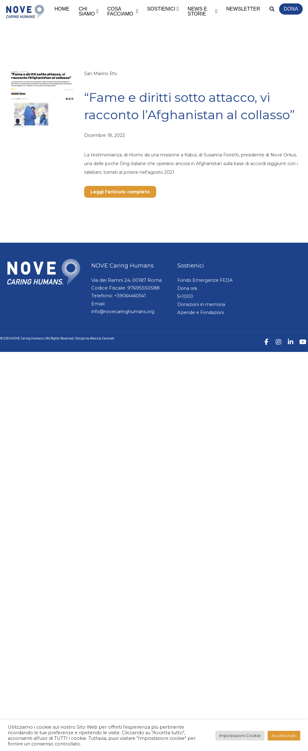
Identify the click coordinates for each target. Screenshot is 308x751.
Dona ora (187, 288)
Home (62, 8)
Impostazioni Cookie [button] (240, 735)
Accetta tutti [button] (284, 735)
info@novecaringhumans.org (122, 311)
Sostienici (161, 8)
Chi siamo (87, 11)
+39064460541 (130, 296)
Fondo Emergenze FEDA (205, 280)
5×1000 (185, 296)
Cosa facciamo (120, 11)
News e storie (197, 11)
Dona (291, 8)
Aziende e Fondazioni (200, 312)
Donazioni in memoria (201, 304)
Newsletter (243, 8)
